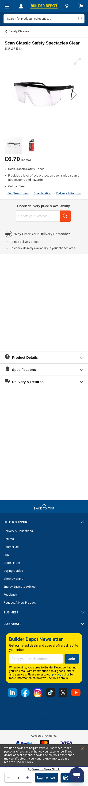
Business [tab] (11, 612)
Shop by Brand (13, 578)
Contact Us (11, 547)
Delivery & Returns (68, 193)
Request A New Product (20, 602)
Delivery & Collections (18, 531)
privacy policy (60, 674)
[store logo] (44, 6)
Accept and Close (77, 749)
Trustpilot (44, 713)
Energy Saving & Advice (19, 586)
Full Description (18, 193)
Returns (9, 539)
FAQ (6, 555)
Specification (42, 193)
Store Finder (12, 563)
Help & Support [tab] (16, 522)
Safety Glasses (19, 31)
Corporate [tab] (12, 624)
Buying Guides (13, 570)
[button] (74, 94)
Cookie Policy (24, 762)
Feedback (10, 594)
